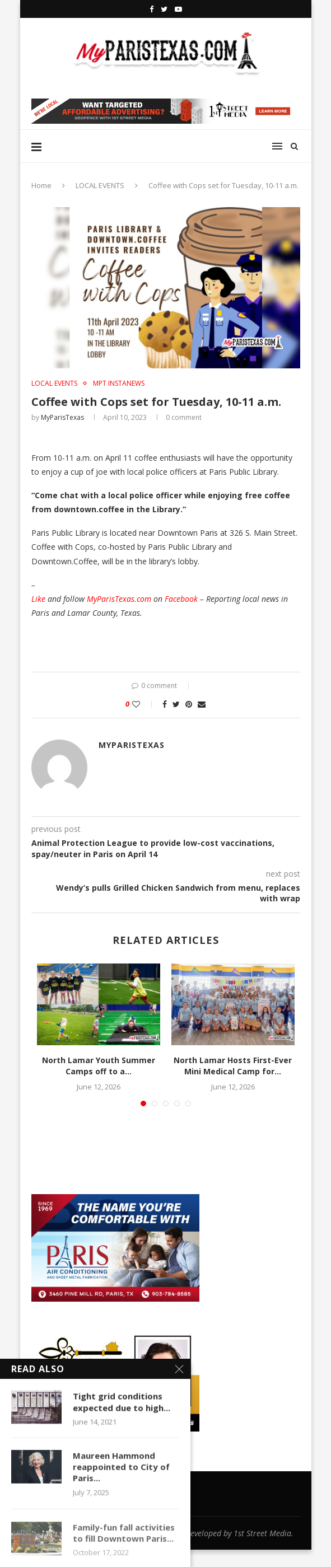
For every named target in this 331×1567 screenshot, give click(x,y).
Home (41, 185)
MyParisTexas (62, 417)
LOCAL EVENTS (100, 185)
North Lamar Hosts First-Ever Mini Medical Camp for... (233, 1066)
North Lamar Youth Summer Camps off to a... (98, 1066)
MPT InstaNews (118, 383)
